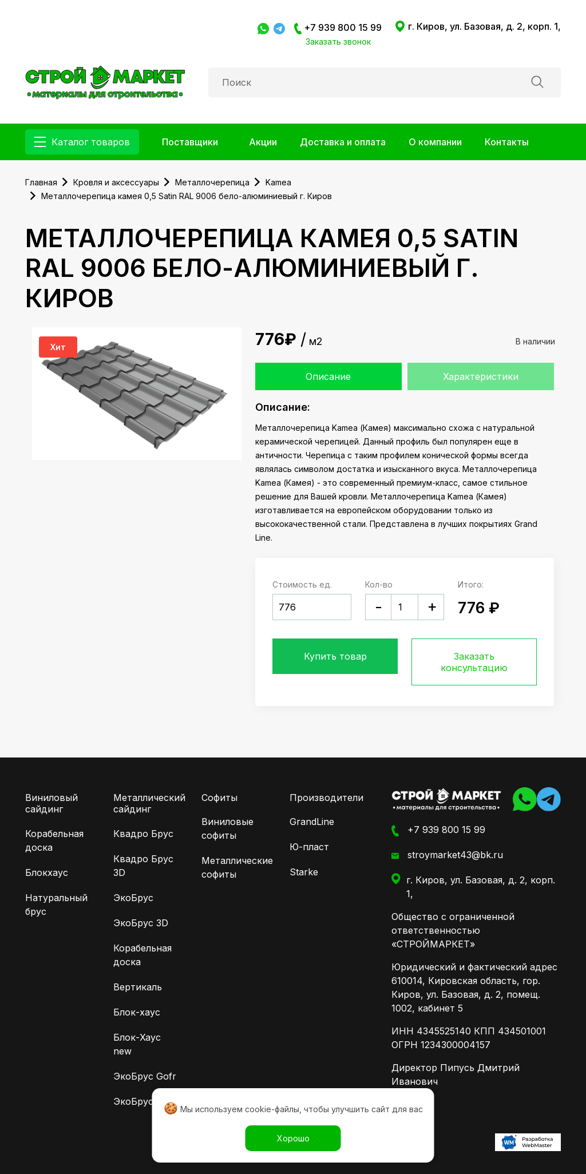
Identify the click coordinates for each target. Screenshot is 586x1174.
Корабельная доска (54, 840)
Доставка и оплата (343, 142)
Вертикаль (137, 987)
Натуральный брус (56, 904)
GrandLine (312, 821)
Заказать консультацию (474, 662)
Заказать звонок (338, 41)
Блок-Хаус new (137, 1044)
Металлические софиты (234, 867)
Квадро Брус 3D (143, 865)
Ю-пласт (309, 846)
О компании (435, 142)
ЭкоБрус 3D (140, 923)
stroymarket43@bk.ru (447, 855)
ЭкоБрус (133, 897)
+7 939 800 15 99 (338, 28)
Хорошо (293, 1138)
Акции (263, 142)
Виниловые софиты (227, 828)
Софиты (219, 797)
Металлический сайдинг (149, 803)
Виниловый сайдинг (51, 803)
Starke (304, 872)
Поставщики (190, 142)
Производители (326, 797)
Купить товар (335, 656)
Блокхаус (46, 872)
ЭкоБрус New (144, 1101)
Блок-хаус (136, 1012)
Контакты (507, 142)
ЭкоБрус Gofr (144, 1076)
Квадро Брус (143, 833)
